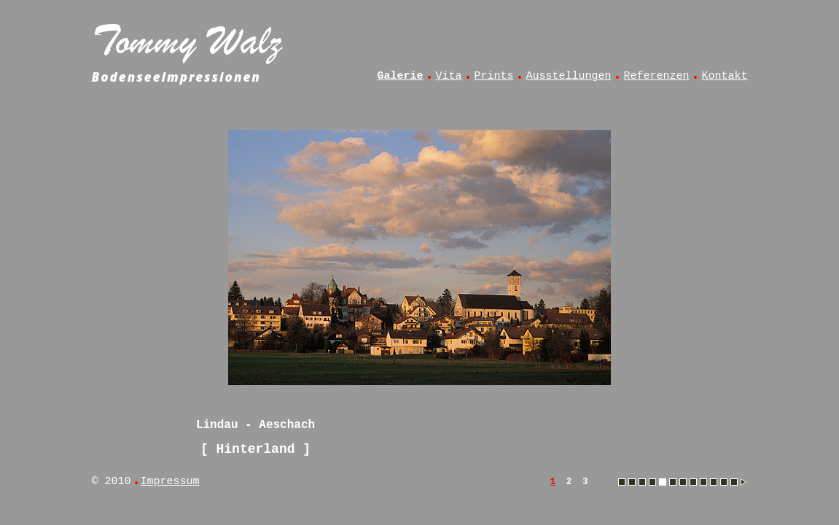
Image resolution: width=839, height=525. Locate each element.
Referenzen (656, 76)
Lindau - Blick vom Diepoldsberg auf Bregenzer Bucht (672, 482)
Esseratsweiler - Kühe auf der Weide (632, 482)
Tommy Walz (190, 41)
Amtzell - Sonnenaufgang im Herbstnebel (621, 482)
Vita (448, 76)
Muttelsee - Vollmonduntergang (713, 482)
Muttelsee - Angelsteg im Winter (693, 482)
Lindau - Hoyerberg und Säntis (683, 482)
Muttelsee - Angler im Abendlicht (703, 482)
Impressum (170, 481)
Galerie (400, 76)
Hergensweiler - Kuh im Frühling (642, 482)
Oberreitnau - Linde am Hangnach (723, 482)
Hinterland (255, 449)
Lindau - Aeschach (662, 482)
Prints (493, 76)
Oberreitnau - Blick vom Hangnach (734, 482)
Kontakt (724, 76)
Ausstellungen (568, 76)
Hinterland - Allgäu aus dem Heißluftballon (652, 482)
